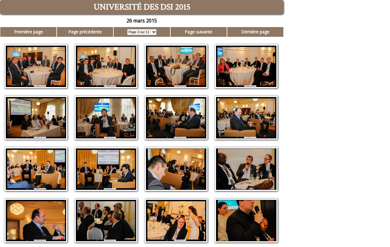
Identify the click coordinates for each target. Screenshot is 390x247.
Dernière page (255, 32)
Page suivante (198, 32)
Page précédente (85, 32)
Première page (28, 32)
